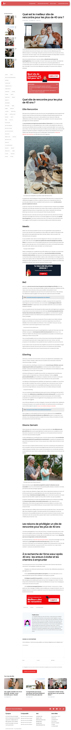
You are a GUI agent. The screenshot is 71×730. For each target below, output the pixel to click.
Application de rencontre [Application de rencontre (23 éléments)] (10, 77)
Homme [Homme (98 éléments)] (6, 108)
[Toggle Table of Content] (56, 84)
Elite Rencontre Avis (40, 720)
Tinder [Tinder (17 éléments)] (13, 150)
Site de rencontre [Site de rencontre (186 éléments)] (8, 145)
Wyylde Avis (39, 723)
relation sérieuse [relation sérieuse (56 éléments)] (8, 125)
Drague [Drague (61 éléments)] (13, 97)
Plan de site (53, 721)
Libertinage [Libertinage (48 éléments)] (13, 111)
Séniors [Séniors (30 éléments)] (12, 148)
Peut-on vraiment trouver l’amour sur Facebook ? (16, 49)
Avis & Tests (53, 3)
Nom (23, 660)
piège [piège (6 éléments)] (6, 119)
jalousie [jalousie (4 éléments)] (6, 111)
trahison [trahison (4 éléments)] (12, 153)
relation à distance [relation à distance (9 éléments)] (9, 131)
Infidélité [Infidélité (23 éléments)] (12, 108)
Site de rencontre (39, 607)
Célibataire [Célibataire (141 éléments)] (7, 97)
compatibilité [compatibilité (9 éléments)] (7, 88)
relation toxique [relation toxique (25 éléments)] (8, 128)
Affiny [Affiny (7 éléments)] (11, 74)
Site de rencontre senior (26, 722)
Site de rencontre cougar (26, 718)
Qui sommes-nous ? (55, 716)
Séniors (31, 607)
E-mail (38, 660)
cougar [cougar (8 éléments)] (6, 94)
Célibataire (25, 607)
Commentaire (25, 645)
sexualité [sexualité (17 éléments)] (7, 142)
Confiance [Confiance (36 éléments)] (7, 91)
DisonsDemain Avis (40, 725)
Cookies (53, 724)
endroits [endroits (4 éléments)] (7, 100)
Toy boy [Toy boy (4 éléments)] (6, 153)
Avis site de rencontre (43, 3)
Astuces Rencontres (63, 3)
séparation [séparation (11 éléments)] (7, 150)
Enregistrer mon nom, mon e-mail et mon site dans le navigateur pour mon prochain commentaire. (43, 667)
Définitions (53, 718)
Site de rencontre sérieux (26, 724)
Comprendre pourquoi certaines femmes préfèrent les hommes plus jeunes (16, 27)
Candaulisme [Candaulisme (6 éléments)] (7, 83)
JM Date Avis (39, 716)
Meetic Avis (38, 718)
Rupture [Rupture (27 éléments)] (14, 136)
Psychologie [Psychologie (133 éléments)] (7, 122)
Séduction (38, 20)
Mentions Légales (55, 723)
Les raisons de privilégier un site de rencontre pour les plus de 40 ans (43, 88)
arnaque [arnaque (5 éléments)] (6, 80)
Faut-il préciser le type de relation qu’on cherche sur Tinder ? (16, 60)
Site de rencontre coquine (27, 716)
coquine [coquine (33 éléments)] (13, 91)
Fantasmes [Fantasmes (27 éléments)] (7, 105)
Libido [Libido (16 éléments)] (6, 114)
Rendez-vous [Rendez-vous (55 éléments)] (7, 136)
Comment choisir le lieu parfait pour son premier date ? (16, 38)
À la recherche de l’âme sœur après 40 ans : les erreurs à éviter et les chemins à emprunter (42, 91)
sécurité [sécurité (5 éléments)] (6, 148)
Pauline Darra (25, 20)
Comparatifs (32, 3)
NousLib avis (39, 721)
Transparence (54, 719)
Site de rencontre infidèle (26, 720)
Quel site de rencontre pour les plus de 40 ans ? (40, 86)
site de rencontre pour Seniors (41, 539)
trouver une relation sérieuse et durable (46, 406)
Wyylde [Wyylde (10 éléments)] (11, 156)
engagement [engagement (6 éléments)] (7, 102)
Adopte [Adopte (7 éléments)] (6, 74)
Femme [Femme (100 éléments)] (13, 105)
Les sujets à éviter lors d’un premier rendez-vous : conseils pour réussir (16, 16)
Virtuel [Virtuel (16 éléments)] (6, 156)
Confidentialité (54, 726)
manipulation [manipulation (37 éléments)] (12, 114)
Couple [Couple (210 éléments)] (12, 94)
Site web (52, 660)
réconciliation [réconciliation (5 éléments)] (8, 139)
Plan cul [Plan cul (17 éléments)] (11, 119)
